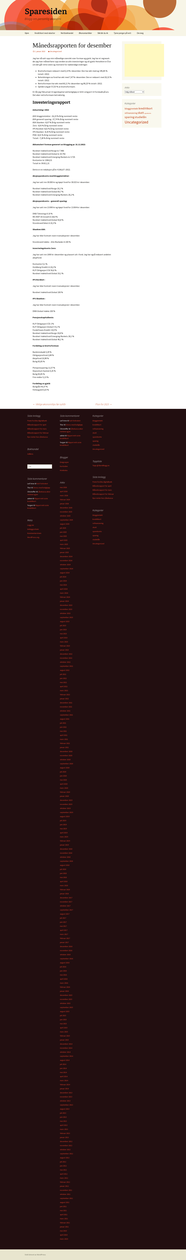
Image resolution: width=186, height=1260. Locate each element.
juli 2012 (63, 1162)
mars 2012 (64, 1178)
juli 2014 (63, 1064)
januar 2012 (64, 1186)
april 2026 (63, 491)
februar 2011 (65, 1222)
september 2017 (66, 910)
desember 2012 (66, 1141)
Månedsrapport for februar (38, 433)
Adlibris (30, 454)
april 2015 (63, 1027)
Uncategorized (56, 51)
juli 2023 (63, 625)
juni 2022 (63, 678)
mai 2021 (63, 731)
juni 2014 (63, 1068)
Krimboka (63, 470)
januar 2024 (64, 601)
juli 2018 (63, 869)
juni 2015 (63, 1019)
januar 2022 (64, 698)
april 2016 (63, 979)
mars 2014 (64, 1080)
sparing (95, 441)
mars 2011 (64, 1218)
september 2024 (66, 568)
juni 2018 (63, 873)
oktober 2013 (65, 1101)
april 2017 (63, 930)
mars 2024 (64, 593)
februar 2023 (65, 646)
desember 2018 (66, 849)
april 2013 (63, 1125)
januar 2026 (64, 503)
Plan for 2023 (103, 404)
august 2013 (64, 1109)
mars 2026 (64, 495)
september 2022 (66, 666)
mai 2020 (63, 780)
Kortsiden (64, 466)
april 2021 (63, 735)
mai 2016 (63, 975)
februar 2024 (65, 597)
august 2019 (64, 816)
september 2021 (66, 715)
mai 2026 (63, 487)
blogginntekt (98, 420)
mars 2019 (64, 837)
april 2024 (63, 589)
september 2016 (66, 958)
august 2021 (64, 719)
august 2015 (64, 1011)
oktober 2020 (65, 759)
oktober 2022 (65, 662)
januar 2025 (64, 552)
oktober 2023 (65, 613)
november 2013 (66, 1097)
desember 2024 (66, 556)
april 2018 (63, 881)
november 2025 (66, 512)
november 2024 (66, 560)
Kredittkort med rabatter (45, 33)
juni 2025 (63, 532)
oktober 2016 (65, 954)
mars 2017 (64, 934)
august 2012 (64, 1157)
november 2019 (66, 804)
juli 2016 (63, 967)
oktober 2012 (65, 1149)
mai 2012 (63, 1170)
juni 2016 (63, 971)
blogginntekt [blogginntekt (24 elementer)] (131, 108)
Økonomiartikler (85, 33)
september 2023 (66, 617)
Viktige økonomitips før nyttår (49, 404)
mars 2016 (64, 983)
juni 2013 (63, 1117)
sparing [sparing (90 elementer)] (129, 117)
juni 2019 (63, 824)
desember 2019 (66, 800)
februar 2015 (65, 1036)
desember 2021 (66, 702)
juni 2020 (63, 776)
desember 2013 (66, 1092)
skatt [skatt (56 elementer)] (141, 113)
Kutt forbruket (74, 420)
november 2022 (66, 658)
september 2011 (66, 1198)
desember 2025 (66, 507)
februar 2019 (65, 841)
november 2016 (66, 950)
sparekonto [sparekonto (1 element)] (147, 113)
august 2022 (64, 670)
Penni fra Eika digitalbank (37, 420)
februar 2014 (65, 1084)
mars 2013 (64, 1129)
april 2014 (63, 1076)
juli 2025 (63, 528)
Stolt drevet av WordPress (35, 1254)
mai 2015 (63, 1023)
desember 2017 (66, 897)
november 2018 (66, 853)
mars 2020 (64, 788)
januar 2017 (64, 942)
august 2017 (64, 914)
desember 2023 (66, 605)
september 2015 (66, 1007)
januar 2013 (64, 1137)
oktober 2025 (65, 516)
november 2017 (66, 902)
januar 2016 (64, 991)
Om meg (140, 33)
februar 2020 (65, 792)
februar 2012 (65, 1182)
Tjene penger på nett (122, 33)
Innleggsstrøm (33, 529)
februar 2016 (65, 987)
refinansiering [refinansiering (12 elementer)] (131, 113)
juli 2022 (63, 674)
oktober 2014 (65, 1052)
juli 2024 (63, 577)
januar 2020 (64, 796)
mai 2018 (63, 877)
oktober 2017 (65, 906)
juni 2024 (63, 581)
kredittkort (97, 425)
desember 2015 (66, 995)
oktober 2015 (65, 1003)
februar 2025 (65, 548)
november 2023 (66, 609)
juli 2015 (63, 1015)
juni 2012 (63, 1166)
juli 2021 (63, 723)
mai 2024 (63, 585)
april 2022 (63, 686)
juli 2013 (63, 1113)
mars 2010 (64, 1239)
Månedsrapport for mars (37, 429)
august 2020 (64, 767)
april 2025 (63, 540)
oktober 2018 (65, 857)
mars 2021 (64, 739)
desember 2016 (66, 946)
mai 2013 (63, 1121)
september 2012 (66, 1153)
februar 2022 (65, 694)
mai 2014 (63, 1072)
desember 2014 (66, 1044)
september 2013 (66, 1105)
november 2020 (66, 755)
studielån (96, 445)
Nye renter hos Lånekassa (37, 437)
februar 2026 (65, 499)
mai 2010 (63, 1231)
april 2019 (63, 832)
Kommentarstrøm (34, 533)
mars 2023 (64, 642)
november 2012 (66, 1145)
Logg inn (30, 525)
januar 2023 (64, 650)
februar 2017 (65, 938)
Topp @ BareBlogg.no (101, 465)
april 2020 (63, 784)
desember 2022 (66, 654)
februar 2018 (65, 889)
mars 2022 (64, 690)
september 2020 (66, 763)
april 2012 (63, 1174)
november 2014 (66, 1048)
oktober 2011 (65, 1194)
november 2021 (66, 707)
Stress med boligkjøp (74, 425)
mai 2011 (63, 1210)
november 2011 (66, 1190)
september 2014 (66, 1056)
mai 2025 (63, 536)
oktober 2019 (65, 808)
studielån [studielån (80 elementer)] (140, 117)
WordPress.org (33, 537)
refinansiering (98, 429)
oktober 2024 (65, 564)
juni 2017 (63, 922)
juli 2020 (63, 772)
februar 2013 (65, 1133)
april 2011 (63, 1214)
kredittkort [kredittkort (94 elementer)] (145, 108)
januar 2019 (64, 845)
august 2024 (64, 572)
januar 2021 (64, 747)
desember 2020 (66, 751)
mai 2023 (63, 633)
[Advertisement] (144, 60)
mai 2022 (63, 682)
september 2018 (66, 861)
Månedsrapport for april (36, 425)
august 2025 (64, 524)
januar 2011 (64, 1227)
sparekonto (97, 437)
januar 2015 (64, 1040)
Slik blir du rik (103, 33)
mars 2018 (64, 885)
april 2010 (63, 1235)
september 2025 (66, 520)
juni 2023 (63, 629)
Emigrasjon (64, 462)
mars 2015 (64, 1032)
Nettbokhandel (67, 33)
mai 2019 (63, 828)
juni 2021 (63, 727)
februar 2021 (65, 743)
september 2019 (66, 812)
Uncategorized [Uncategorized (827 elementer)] (136, 122)
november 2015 (66, 999)
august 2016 (64, 962)
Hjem (27, 33)
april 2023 (63, 637)
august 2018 (64, 865)
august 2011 (64, 1202)
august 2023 (64, 621)
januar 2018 (64, 893)
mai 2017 (63, 926)
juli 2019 (63, 820)
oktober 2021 (65, 711)
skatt (95, 433)
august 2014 (64, 1060)
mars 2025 (64, 544)
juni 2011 (63, 1206)
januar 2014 (64, 1088)
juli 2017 (63, 918)
